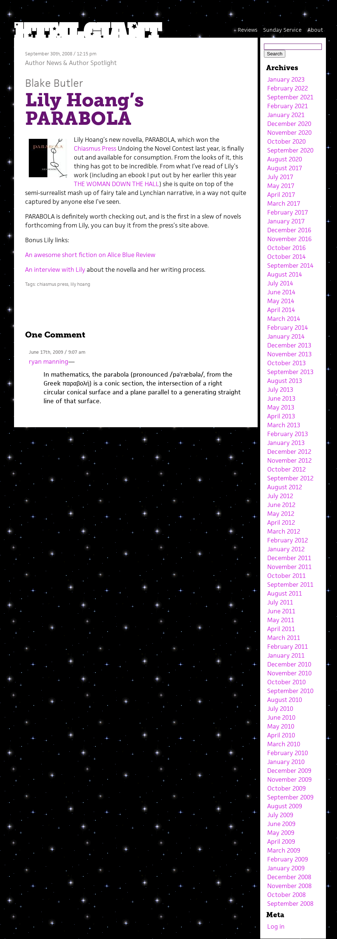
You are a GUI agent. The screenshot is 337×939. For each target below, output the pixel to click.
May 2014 (280, 301)
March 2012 (283, 531)
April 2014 (281, 310)
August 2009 (284, 806)
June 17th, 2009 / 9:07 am (57, 352)
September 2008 (290, 903)
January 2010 (286, 762)
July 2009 (280, 815)
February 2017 (287, 212)
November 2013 (289, 354)
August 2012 (284, 487)
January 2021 (286, 115)
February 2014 (287, 327)
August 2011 (284, 593)
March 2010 (283, 744)
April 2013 (281, 416)
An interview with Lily (55, 269)
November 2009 (289, 779)
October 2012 (286, 469)
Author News (43, 63)
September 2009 (290, 797)
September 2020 (290, 150)
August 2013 (284, 381)
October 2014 (286, 257)
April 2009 (281, 841)
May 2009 (280, 833)
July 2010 (280, 709)
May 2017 (280, 186)
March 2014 (283, 319)
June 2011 (281, 611)
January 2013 (286, 443)
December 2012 (289, 452)
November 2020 (289, 132)
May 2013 (280, 407)
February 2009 (287, 859)
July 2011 (280, 602)
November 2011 (289, 567)
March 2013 (283, 425)
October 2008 (286, 895)
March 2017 (283, 203)
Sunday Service (282, 29)
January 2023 (286, 79)
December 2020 (289, 124)
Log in (276, 926)
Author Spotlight (93, 63)
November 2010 (289, 673)
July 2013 (280, 389)
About (315, 29)
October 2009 (286, 788)
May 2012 (280, 514)
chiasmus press (52, 284)
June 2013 (281, 398)
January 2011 (286, 655)
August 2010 (284, 700)
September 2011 (290, 584)
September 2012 (290, 478)
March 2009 (283, 850)
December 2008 (289, 877)
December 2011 (289, 558)
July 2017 (280, 177)
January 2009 (286, 868)
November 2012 (289, 460)
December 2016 (289, 230)
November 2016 (289, 239)
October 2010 (286, 682)
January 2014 (286, 336)
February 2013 (287, 434)
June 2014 (281, 292)
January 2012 (286, 549)
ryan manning (48, 361)
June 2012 (281, 505)
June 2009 (281, 824)
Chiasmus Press (95, 148)
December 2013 (289, 345)
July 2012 (280, 496)
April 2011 (281, 629)
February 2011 (287, 646)
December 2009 (289, 771)
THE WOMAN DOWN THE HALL (116, 184)
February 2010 (287, 753)
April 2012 (281, 522)
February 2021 (287, 106)
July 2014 (280, 283)
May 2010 (280, 726)
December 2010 (289, 664)
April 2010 (281, 735)
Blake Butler (54, 83)
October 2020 (286, 141)
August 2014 (284, 274)
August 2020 (284, 159)
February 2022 (287, 88)
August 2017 (284, 168)
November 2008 (289, 886)
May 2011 (280, 620)
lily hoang (80, 284)
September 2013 (290, 372)
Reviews (247, 29)
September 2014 (290, 265)
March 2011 (283, 638)
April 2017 (281, 195)
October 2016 (286, 248)
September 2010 (290, 691)
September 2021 (290, 97)
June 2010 (281, 717)
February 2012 (287, 540)
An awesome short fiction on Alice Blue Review (90, 255)
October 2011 (286, 576)
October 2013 (286, 363)
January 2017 (286, 221)
